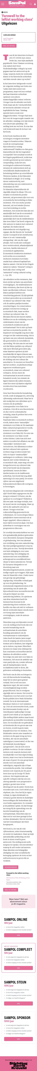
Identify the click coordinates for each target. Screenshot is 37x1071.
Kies (18, 935)
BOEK (5, 12)
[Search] (31, 4)
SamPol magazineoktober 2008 (8, 39)
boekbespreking (11, 867)
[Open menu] (2, 4)
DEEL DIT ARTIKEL (9, 46)
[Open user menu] (35, 4)
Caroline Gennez (9, 35)
